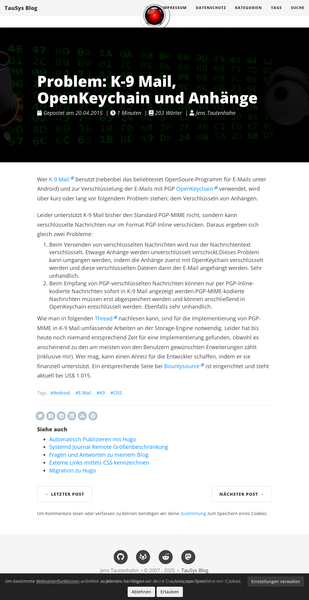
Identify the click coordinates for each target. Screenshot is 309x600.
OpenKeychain (194, 188)
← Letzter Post (64, 494)
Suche (297, 13)
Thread (104, 318)
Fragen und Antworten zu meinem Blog (98, 454)
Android (61, 393)
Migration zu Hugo (72, 470)
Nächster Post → (241, 494)
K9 (102, 393)
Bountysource (181, 366)
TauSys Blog (21, 13)
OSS (117, 393)
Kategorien (248, 13)
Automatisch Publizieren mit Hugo (92, 439)
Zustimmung (193, 513)
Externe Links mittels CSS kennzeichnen (99, 462)
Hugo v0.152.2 (85, 581)
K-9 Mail (59, 179)
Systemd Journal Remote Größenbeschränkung (108, 446)
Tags (276, 13)
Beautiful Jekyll (223, 581)
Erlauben (170, 592)
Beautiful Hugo (161, 581)
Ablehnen (141, 592)
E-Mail (84, 393)
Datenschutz (211, 13)
